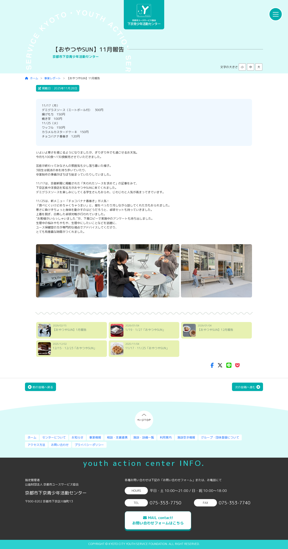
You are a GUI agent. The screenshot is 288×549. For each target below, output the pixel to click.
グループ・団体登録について (220, 437)
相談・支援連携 (117, 437)
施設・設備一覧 (143, 437)
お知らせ (77, 437)
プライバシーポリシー (89, 445)
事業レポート (52, 78)
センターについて (54, 437)
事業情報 (95, 437)
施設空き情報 (186, 437)
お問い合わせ (60, 445)
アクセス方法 (36, 445)
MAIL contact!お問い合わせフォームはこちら (158, 520)
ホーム (31, 78)
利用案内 (166, 437)
